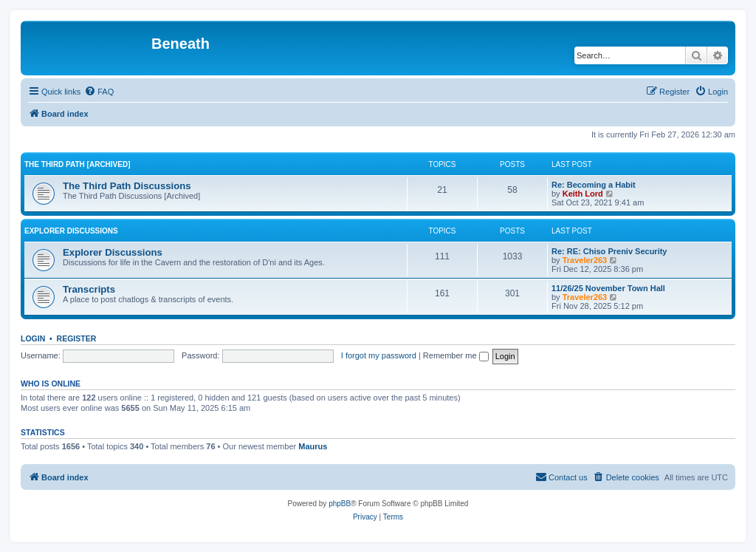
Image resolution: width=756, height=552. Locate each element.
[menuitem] (99, 91)
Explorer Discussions (71, 231)
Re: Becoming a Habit (593, 184)
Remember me (456, 355)
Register (77, 338)
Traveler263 (585, 260)
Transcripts (89, 289)
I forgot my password (378, 355)
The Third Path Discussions (127, 185)
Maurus (312, 446)
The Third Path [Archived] (77, 164)
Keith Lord (583, 193)
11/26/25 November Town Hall (608, 288)
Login (33, 338)
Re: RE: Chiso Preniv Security (609, 251)
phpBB (340, 504)
